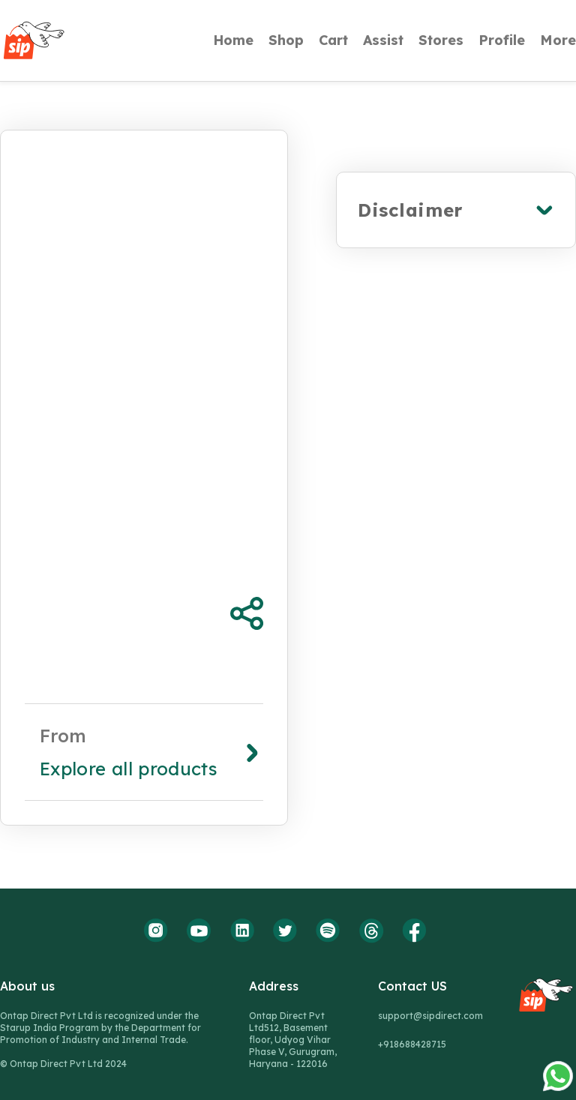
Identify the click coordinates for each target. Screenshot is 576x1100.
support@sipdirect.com (430, 1015)
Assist (383, 40)
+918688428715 (412, 1044)
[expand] (456, 209)
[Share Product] (246, 613)
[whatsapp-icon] (558, 865)
